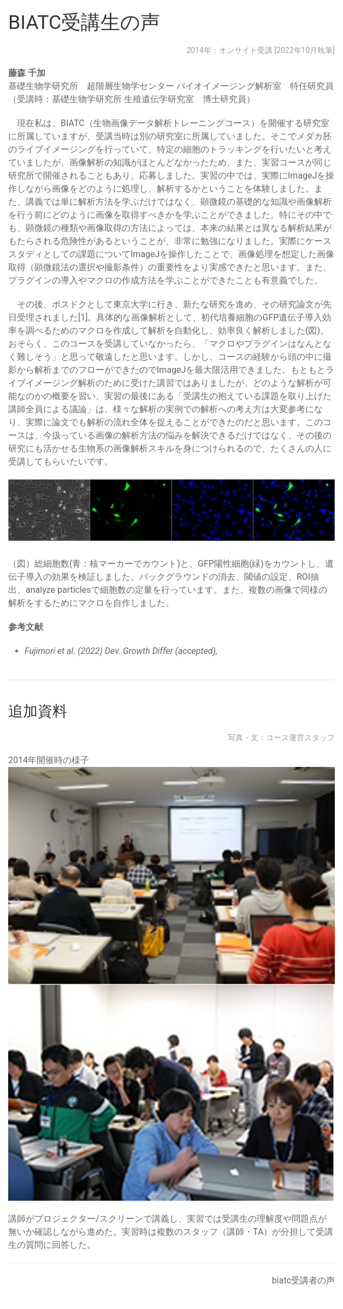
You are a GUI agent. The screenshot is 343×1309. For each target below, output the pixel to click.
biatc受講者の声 (303, 1280)
